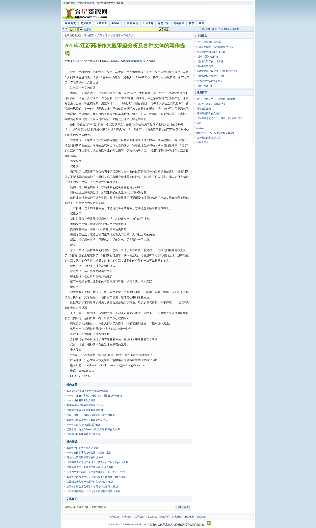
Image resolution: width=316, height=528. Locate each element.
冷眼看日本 (202, 142)
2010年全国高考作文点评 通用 (83, 447)
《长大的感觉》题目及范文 (211, 103)
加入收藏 (189, 516)
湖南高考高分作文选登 (208, 113)
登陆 (208, 29)
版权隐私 (152, 516)
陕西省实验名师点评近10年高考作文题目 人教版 (92, 486)
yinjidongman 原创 (135, 60)
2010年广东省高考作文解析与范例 (85, 410)
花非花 (200, 128)
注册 (214, 29)
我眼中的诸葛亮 (204, 66)
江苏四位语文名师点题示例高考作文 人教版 (90, 481)
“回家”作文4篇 (204, 85)
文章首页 (102, 35)
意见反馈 (177, 516)
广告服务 (127, 516)
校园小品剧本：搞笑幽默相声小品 (214, 47)
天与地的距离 (203, 108)
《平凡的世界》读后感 (208, 42)
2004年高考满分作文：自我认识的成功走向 (219, 118)
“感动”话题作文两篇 (207, 56)
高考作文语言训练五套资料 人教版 (85, 457)
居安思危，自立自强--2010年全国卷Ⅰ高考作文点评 (93, 429)
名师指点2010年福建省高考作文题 (85, 405)
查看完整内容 (98, 507)
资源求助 (234, 29)
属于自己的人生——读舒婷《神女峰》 (217, 99)
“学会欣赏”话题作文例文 (209, 80)
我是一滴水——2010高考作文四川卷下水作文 (91, 415)
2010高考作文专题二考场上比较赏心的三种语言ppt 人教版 (97, 462)
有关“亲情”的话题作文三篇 (210, 51)
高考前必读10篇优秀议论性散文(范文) (216, 71)
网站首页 (89, 35)
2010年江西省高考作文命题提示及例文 (87, 419)
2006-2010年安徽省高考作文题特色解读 (87, 390)
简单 (198, 123)
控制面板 (223, 29)
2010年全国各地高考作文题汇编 (83, 434)
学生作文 (129, 35)
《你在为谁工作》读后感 (209, 61)
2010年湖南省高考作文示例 (81, 400)
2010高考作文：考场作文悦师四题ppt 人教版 (90, 467)
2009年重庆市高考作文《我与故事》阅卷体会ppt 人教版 (96, 476)
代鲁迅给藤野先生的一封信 (211, 76)
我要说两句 (183, 507)
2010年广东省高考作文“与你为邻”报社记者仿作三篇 (94, 395)
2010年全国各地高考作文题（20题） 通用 (89, 452)
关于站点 (114, 516)
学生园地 (115, 35)
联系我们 (139, 516)
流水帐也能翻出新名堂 (208, 137)
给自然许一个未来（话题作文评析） (215, 132)
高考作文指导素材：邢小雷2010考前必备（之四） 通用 (96, 472)
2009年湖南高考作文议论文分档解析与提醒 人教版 (93, 491)
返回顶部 (202, 516)
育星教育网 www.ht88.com (85, 13)
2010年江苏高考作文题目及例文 (83, 424)
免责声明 (164, 516)
